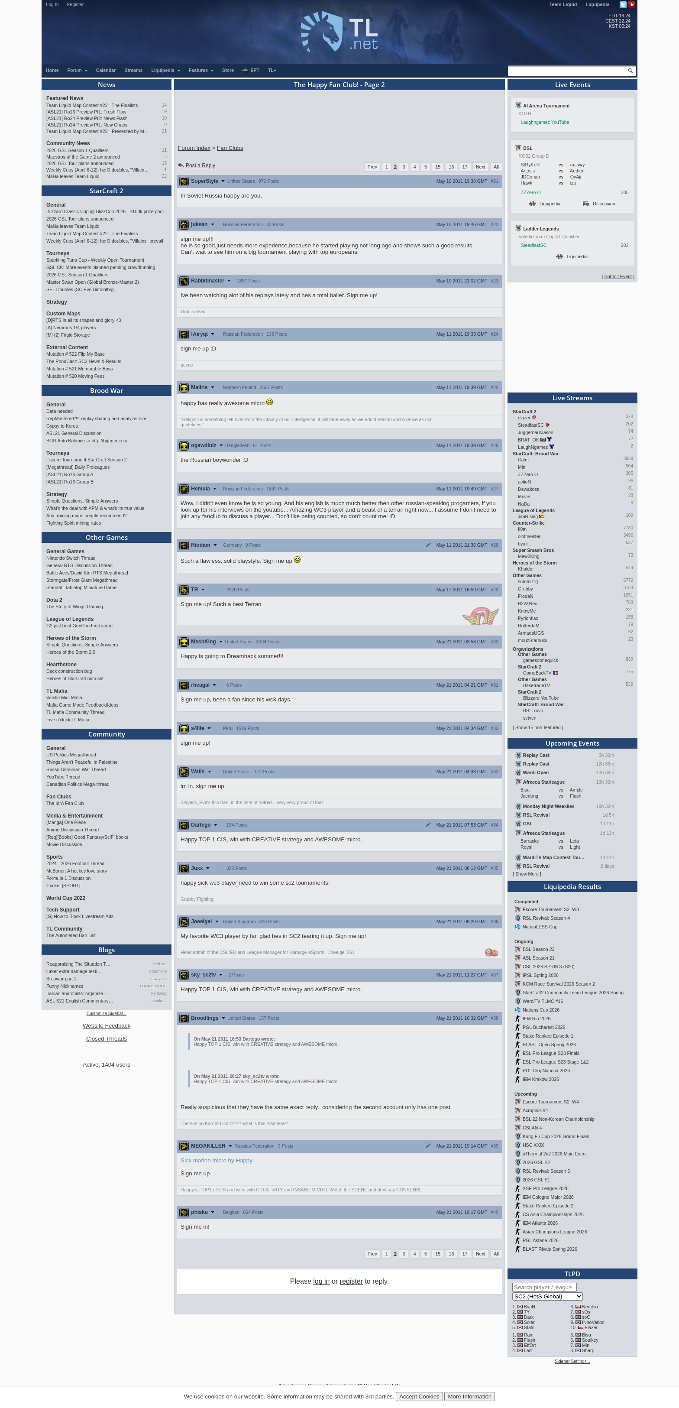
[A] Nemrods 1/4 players (71, 327)
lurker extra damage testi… (74, 971)
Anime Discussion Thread (72, 829)
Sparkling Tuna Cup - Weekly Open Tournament (95, 260)
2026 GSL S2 (536, 1162)
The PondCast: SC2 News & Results (83, 361)
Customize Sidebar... (106, 1013)
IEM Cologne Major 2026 (548, 1197)
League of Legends (70, 619)
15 (437, 166)
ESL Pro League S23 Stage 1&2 (555, 1061)
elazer (524, 417)
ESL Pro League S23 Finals (551, 1053)
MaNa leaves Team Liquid (72, 176)
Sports (54, 857)
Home (52, 70)
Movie (524, 496)
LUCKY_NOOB (153, 986)
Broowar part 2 (61, 978)
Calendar (106, 70)
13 (164, 163)
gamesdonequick (540, 660)
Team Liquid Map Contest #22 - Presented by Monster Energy (98, 131)
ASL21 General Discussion (73, 433)
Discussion (599, 203)
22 (164, 176)
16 (451, 166)
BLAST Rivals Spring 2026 (550, 1249)
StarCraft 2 (106, 190)
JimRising (528, 516)
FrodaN (526, 596)
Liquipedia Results (572, 886)
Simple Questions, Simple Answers (82, 500)
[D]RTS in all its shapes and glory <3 (83, 320)
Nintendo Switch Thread (71, 558)
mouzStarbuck (532, 640)
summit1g (528, 581)
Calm (523, 459)
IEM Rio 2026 (537, 1018)
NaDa (524, 503)
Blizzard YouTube (541, 698)
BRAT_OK (528, 439)
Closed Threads (106, 1038)
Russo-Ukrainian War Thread (76, 769)
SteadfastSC (534, 245)
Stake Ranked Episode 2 (548, 1205)
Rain (529, 1334)
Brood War (106, 390)
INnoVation (593, 1322)
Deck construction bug (69, 671)
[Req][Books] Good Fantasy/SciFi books (87, 837)
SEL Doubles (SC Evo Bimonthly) (80, 289)
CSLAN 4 (532, 1127)
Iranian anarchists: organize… (77, 993)
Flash (529, 1340)
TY (527, 1311)
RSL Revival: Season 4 (546, 918)
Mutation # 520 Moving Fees (75, 376)
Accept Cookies (419, 1396)
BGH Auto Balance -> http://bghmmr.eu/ (86, 440)
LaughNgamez (533, 447)
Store (228, 70)
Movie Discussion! (65, 844)
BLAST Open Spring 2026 (549, 1044)
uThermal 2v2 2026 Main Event (555, 1153)
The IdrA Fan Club (65, 803)
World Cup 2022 (65, 898)
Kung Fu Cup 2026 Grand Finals (556, 1136)
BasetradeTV (536, 685)
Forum (78, 70)
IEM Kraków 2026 (541, 1079)
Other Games (107, 537)
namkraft (159, 1001)
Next (480, 166)
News (106, 84)
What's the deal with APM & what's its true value (95, 508)
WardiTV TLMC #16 (543, 1001)
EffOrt (530, 1345)
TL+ (272, 70)
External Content (67, 347)
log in (321, 1281)
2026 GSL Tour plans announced (79, 163)
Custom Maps (63, 314)
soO (586, 1317)
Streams (133, 70)
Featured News (64, 98)
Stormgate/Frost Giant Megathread (82, 580)
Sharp (588, 1350)
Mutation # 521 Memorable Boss (79, 368)
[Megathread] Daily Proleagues (78, 467)
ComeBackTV (537, 672)
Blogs (106, 949)
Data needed (59, 411)
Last (528, 1350)
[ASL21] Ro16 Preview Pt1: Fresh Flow (86, 111)
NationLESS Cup (540, 926)
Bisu (586, 1334)
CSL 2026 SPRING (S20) (549, 966)
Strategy (56, 302)
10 (164, 118)
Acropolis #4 (535, 1110)
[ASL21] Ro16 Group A (69, 474)
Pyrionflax (528, 618)
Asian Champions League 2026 (555, 1231)
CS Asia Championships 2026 (553, 1214)
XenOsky (159, 993)
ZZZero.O (531, 192)
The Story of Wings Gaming (74, 606)
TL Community (64, 929)
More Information (469, 1396)
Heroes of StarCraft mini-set (74, 678)
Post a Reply (196, 165)
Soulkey (590, 1340)
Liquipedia (598, 4)
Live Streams (572, 397)
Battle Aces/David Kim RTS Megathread (87, 572)
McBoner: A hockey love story (76, 870)
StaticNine (158, 971)
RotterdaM (529, 625)
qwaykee (159, 979)
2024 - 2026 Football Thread (75, 863)
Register (75, 4)
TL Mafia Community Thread (75, 712)
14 (164, 105)
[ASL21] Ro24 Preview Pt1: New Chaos (86, 124)
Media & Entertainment (74, 816)
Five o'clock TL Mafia (67, 719)
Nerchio (590, 1306)
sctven (530, 717)
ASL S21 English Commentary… (79, 1000)
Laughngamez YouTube (545, 122)
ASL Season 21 (539, 957)
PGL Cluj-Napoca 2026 (546, 1070)
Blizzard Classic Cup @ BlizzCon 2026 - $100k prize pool (105, 211)
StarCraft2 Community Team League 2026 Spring (573, 992)
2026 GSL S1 (536, 1179)
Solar (529, 1322)
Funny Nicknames (64, 986)
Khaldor (526, 568)
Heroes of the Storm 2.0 (70, 652)
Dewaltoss (528, 489)
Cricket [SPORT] (63, 885)
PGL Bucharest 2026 (544, 1027)
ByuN (529, 1306)
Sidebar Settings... (572, 1361)
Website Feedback (106, 1025)
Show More (527, 873)
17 (465, 166)
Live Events (572, 84)
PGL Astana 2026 (541, 1240)
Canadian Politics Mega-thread (78, 784)
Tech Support (62, 910)
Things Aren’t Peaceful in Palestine (82, 762)
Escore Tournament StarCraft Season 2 (86, 459)
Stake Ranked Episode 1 (548, 1035)
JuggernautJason (535, 432)
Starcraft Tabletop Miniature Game (81, 587)
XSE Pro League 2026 (546, 1188)
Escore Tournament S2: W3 (551, 909)
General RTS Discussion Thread (79, 565)
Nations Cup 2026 (541, 1009)
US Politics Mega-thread (71, 754)
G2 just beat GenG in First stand (79, 625)
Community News (68, 143)
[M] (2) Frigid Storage (68, 334)
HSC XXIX (533, 1145)
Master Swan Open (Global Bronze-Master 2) (92, 282)
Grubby (525, 588)
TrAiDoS (159, 964)
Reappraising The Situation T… (78, 964)
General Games (65, 551)
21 (164, 131)
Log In (52, 4)
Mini (522, 467)
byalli (523, 543)
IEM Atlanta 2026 (540, 1223)
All (496, 166)
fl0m (522, 529)
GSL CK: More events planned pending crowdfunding (100, 267)
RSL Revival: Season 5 (546, 1171)
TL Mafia (56, 691)
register (351, 1281)
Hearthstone (61, 665)
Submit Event (618, 276)
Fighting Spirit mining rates (73, 523)
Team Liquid (563, 4)
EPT (250, 70)
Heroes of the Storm (71, 638)
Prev (372, 166)
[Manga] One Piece (66, 822)
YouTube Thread (63, 776)
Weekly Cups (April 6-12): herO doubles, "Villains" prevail (98, 169)
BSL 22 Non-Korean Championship (559, 1119)
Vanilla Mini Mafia (64, 697)
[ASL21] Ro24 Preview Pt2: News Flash (87, 118)
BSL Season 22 (539, 949)
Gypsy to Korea (62, 425)
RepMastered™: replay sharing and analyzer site (96, 418)
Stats (529, 1327)
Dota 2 (54, 600)
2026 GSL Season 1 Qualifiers (77, 150)
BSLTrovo (533, 710)
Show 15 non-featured (538, 727)
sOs (586, 1311)
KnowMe (527, 610)
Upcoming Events (572, 743)
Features (201, 70)
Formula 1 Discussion (68, 878)
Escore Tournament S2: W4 (551, 1101)
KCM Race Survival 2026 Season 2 (559, 983)
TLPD (572, 1273)
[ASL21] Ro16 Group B (70, 481)
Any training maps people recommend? (86, 515)
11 (164, 150)
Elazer (591, 1327)
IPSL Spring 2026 (541, 975)
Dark (529, 1317)
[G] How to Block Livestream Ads (79, 916)
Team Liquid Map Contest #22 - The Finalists (92, 105)
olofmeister (529, 536)
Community (106, 734)
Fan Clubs (58, 797)
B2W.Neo (527, 603)
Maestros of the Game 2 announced (83, 156)
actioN (524, 481)
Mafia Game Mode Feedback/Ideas (82, 704)
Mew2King (529, 556)
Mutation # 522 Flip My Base (75, 354)
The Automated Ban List (71, 935)
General (56, 205)
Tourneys (57, 253)
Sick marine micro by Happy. (217, 1160)
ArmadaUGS (531, 633)
